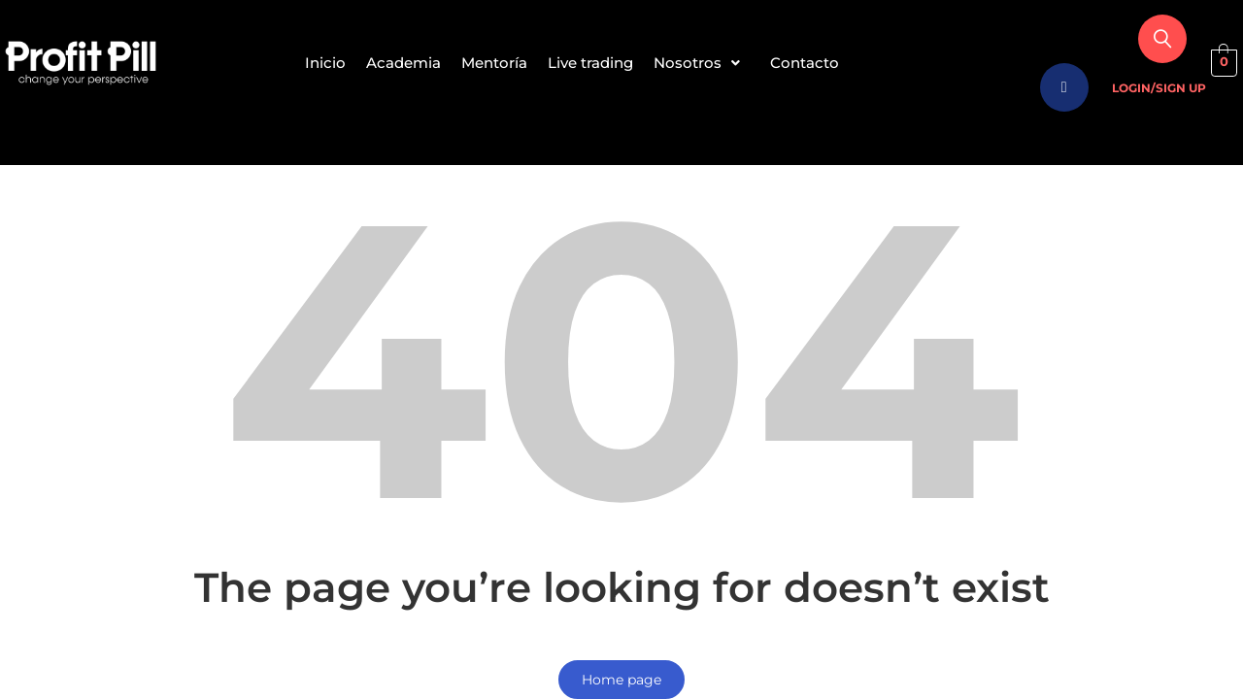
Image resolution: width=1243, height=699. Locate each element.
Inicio (306, 62)
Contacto (823, 62)
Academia (391, 62)
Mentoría (490, 62)
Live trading (594, 62)
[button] (713, 63)
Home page (621, 679)
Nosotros (713, 62)
